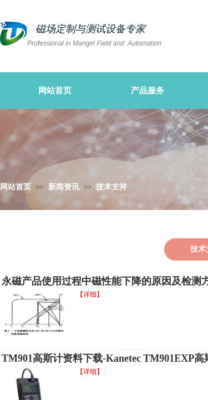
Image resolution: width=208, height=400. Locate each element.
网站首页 (15, 187)
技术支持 (111, 187)
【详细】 (90, 294)
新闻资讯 (63, 187)
